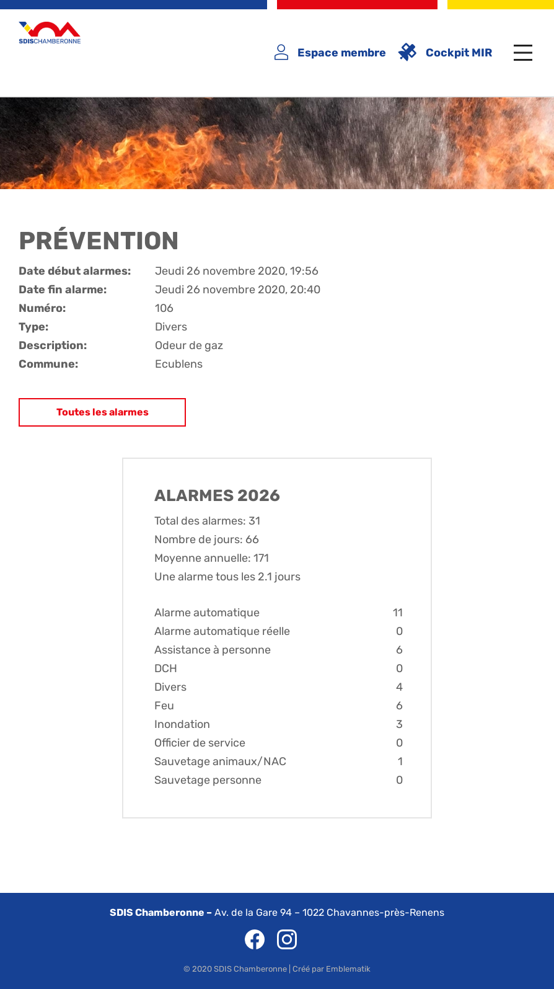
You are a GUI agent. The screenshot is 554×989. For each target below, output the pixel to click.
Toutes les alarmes (102, 412)
